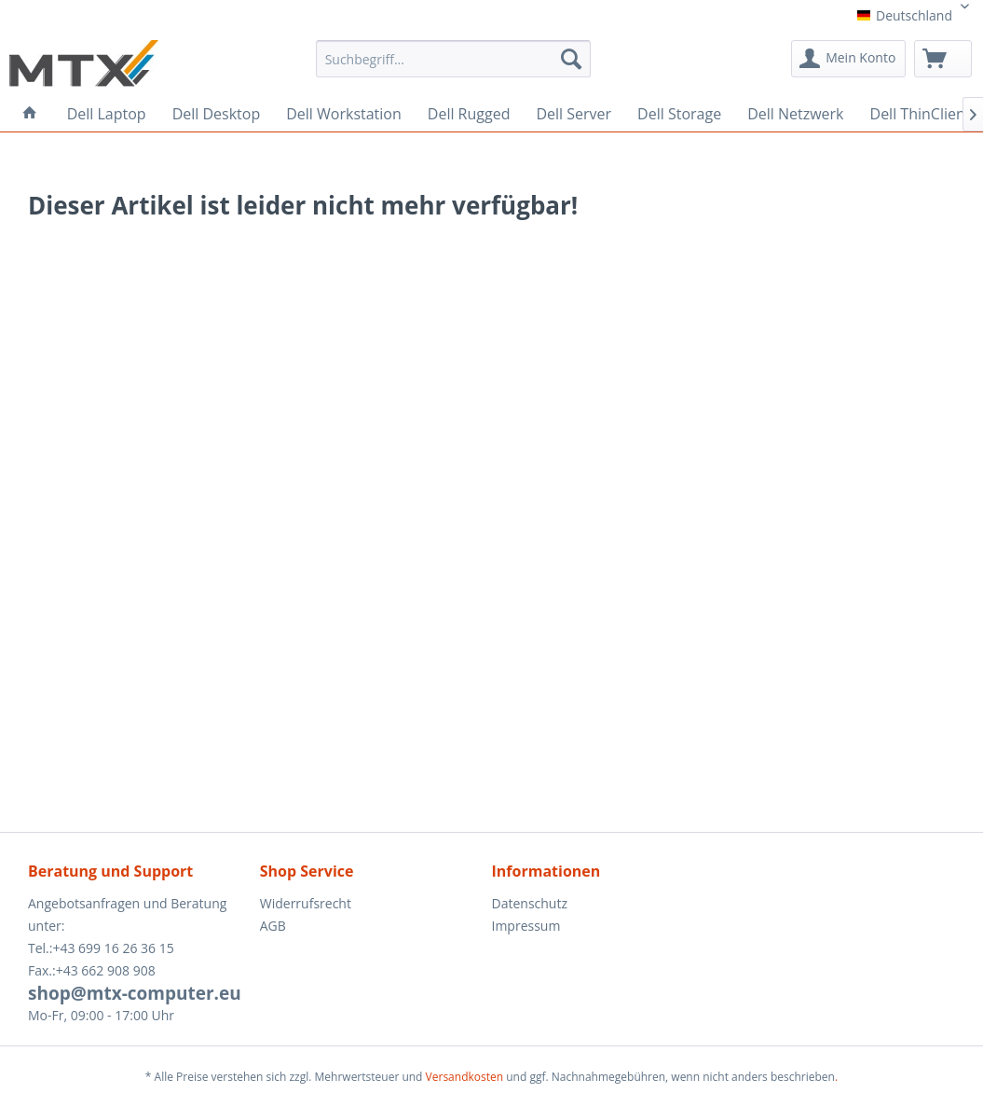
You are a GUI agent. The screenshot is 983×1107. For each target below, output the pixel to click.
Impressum (526, 925)
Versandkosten (465, 1077)
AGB (273, 925)
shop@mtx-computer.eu (134, 993)
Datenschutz (529, 903)
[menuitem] (453, 65)
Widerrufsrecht (305, 903)
